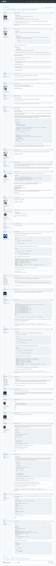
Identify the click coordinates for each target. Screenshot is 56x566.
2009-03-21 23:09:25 (17, 95)
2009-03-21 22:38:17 (17, 28)
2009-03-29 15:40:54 (17, 197)
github (15, 409)
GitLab (42, 1)
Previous (6, 11)
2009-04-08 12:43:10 (17, 521)
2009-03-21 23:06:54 (17, 83)
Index (3, 5)
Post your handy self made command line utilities (27, 9)
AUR (49, 1)
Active (48, 7)
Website (5, 220)
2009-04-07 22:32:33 (17, 494)
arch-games (20, 88)
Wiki (39, 1)
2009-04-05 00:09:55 (17, 376)
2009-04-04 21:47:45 (17, 329)
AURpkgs (17, 88)
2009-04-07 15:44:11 (17, 423)
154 (21, 11)
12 (16, 11)
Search (9, 5)
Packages (31, 1)
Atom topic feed (51, 561)
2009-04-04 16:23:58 (17, 231)
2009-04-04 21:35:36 (17, 289)
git (14, 88)
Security (45, 1)
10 (13, 11)
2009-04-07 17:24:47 (17, 454)
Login (14, 5)
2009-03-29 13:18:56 (17, 107)
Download (53, 1)
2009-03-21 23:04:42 (17, 73)
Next (23, 11)
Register (12, 5)
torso (20, 16)
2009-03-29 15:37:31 (17, 171)
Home (27, 1)
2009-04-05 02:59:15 (17, 399)
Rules (6, 5)
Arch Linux (5, 1)
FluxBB (52, 562)
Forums (35, 1)
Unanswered (51, 7)
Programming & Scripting (11, 9)
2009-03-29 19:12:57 (17, 223)
